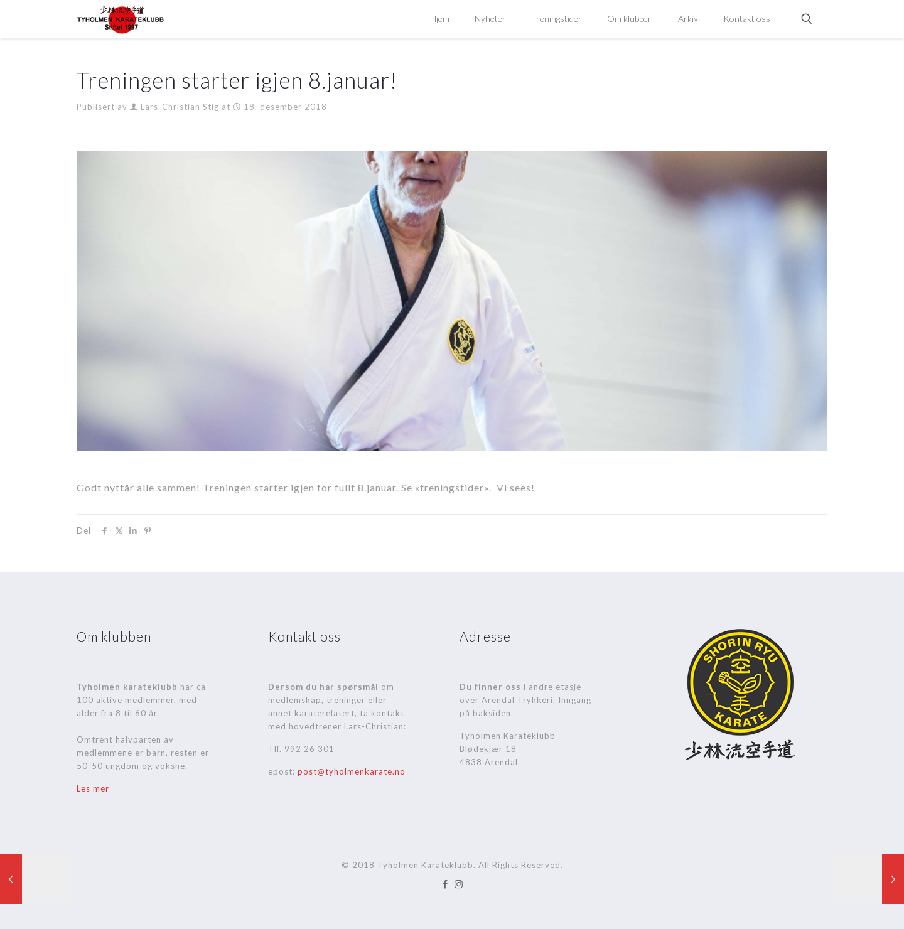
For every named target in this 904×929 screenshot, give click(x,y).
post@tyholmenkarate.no (352, 771)
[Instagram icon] (458, 883)
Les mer (93, 788)
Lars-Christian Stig (180, 107)
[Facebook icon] (445, 883)
